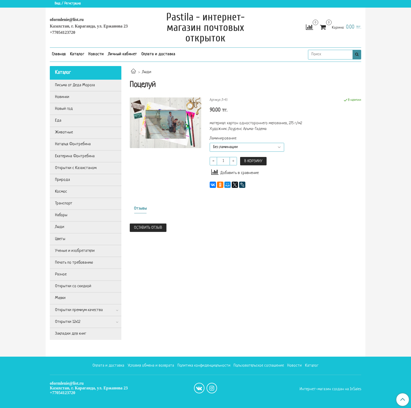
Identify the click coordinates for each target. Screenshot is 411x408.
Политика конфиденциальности (203, 365)
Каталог (77, 54)
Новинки (62, 97)
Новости (96, 54)
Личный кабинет (122, 54)
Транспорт (63, 203)
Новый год (64, 109)
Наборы (61, 215)
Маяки (60, 298)
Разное (61, 274)
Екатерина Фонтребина (75, 156)
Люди (146, 72)
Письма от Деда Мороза (75, 85)
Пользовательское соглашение (259, 365)
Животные (64, 132)
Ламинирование (223, 139)
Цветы (60, 239)
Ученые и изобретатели (75, 251)
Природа (62, 180)
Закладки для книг (70, 333)
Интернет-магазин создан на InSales (330, 389)
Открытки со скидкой (73, 286)
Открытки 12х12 (67, 322)
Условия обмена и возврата (151, 365)
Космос (61, 191)
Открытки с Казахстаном (75, 168)
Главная (59, 54)
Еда (58, 120)
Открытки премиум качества (79, 310)
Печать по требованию (74, 262)
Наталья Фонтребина (73, 144)
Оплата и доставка (158, 54)
